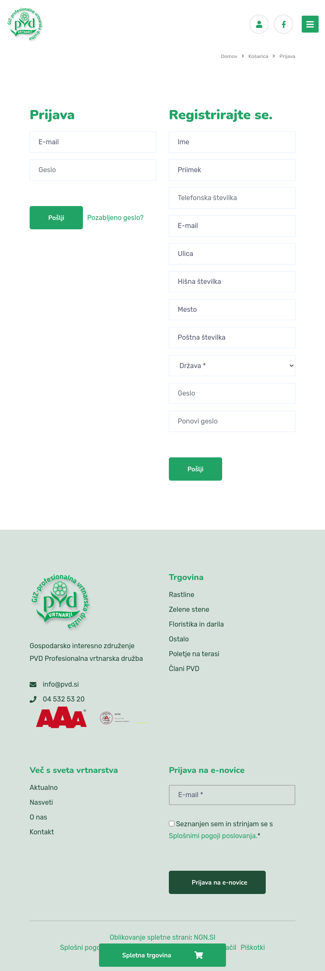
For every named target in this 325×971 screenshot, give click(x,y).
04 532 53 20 (64, 699)
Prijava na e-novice (219, 882)
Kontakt (42, 832)
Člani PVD (184, 669)
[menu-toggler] (310, 24)
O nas (38, 817)
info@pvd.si (61, 684)
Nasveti (41, 802)
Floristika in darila (196, 624)
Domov (229, 56)
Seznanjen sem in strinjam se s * (221, 830)
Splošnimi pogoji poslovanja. (213, 836)
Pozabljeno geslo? (115, 218)
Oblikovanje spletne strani (150, 937)
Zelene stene (189, 609)
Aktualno (44, 788)
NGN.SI (204, 937)
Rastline (181, 595)
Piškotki (252, 947)
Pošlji (56, 218)
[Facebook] (283, 24)
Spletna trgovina (162, 955)
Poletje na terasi (194, 654)
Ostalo (179, 639)
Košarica (258, 56)
